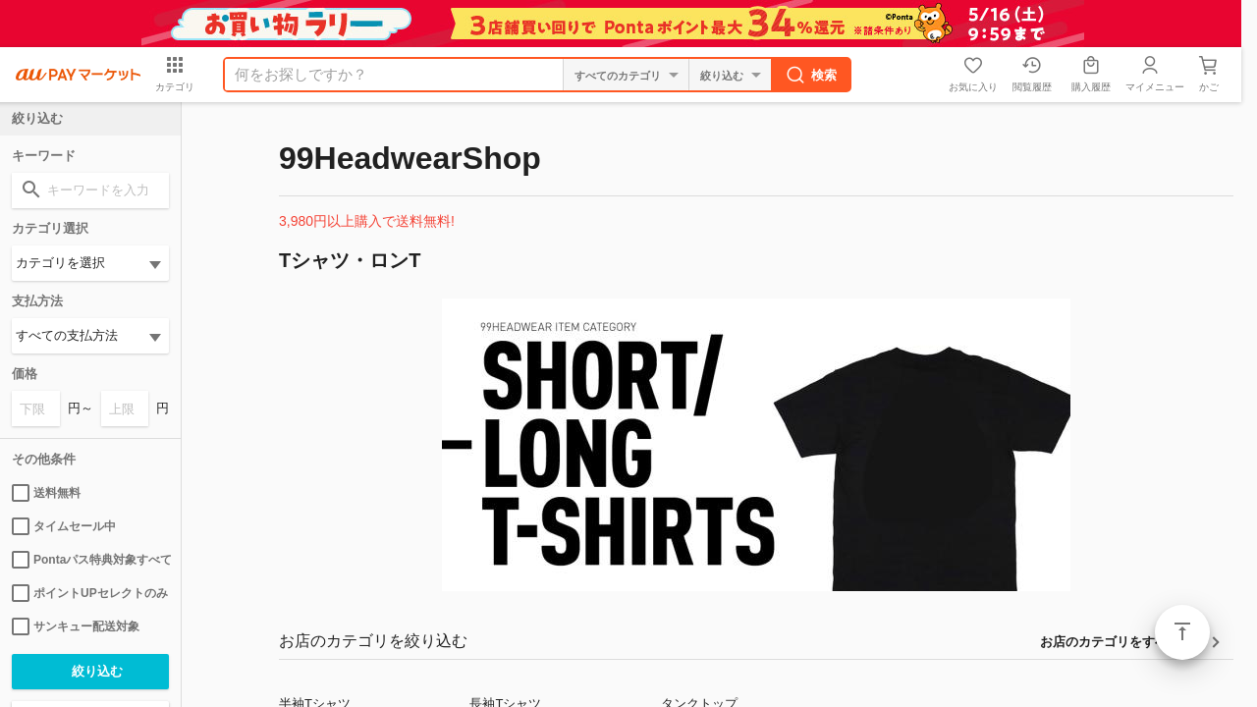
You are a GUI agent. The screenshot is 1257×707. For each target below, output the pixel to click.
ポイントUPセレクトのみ (90, 593)
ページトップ (1182, 632)
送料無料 (46, 493)
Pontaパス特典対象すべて (90, 560)
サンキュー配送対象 (75, 626)
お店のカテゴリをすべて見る (1123, 641)
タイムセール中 (64, 526)
